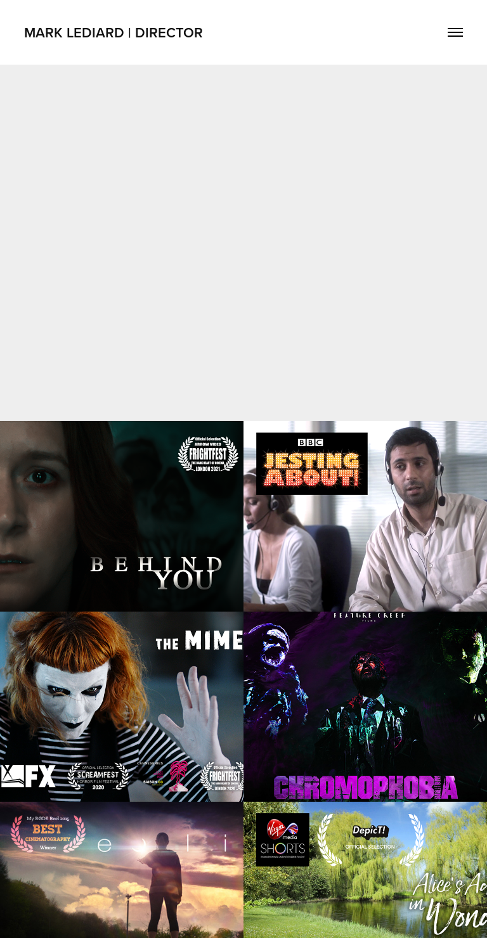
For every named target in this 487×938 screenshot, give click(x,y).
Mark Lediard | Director (113, 32)
